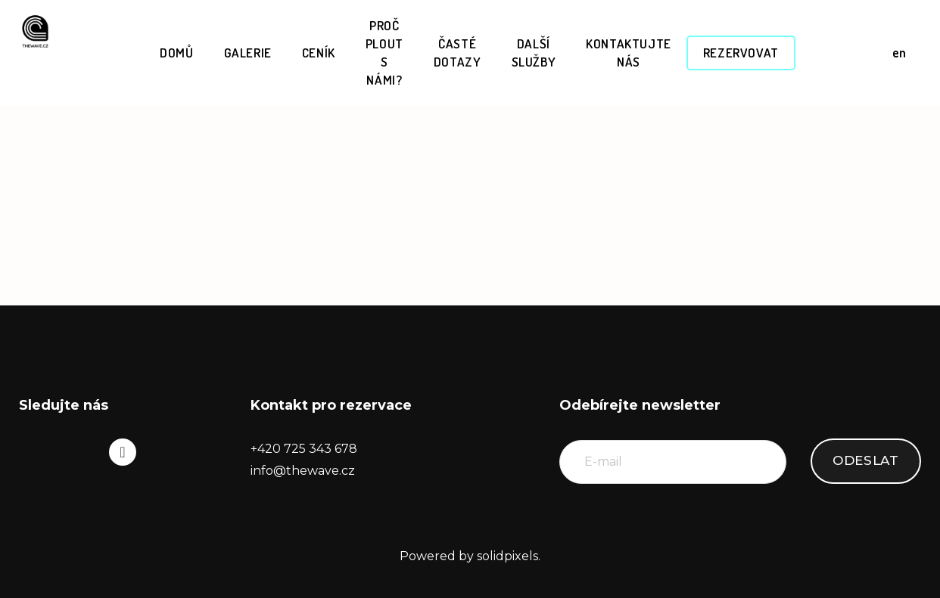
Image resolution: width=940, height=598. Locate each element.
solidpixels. (508, 556)
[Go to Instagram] (122, 452)
